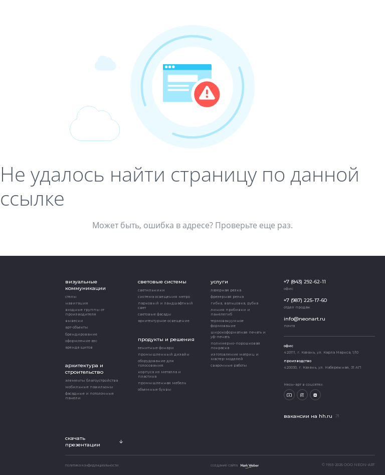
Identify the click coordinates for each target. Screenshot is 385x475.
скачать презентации (94, 441)
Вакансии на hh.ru (311, 416)
